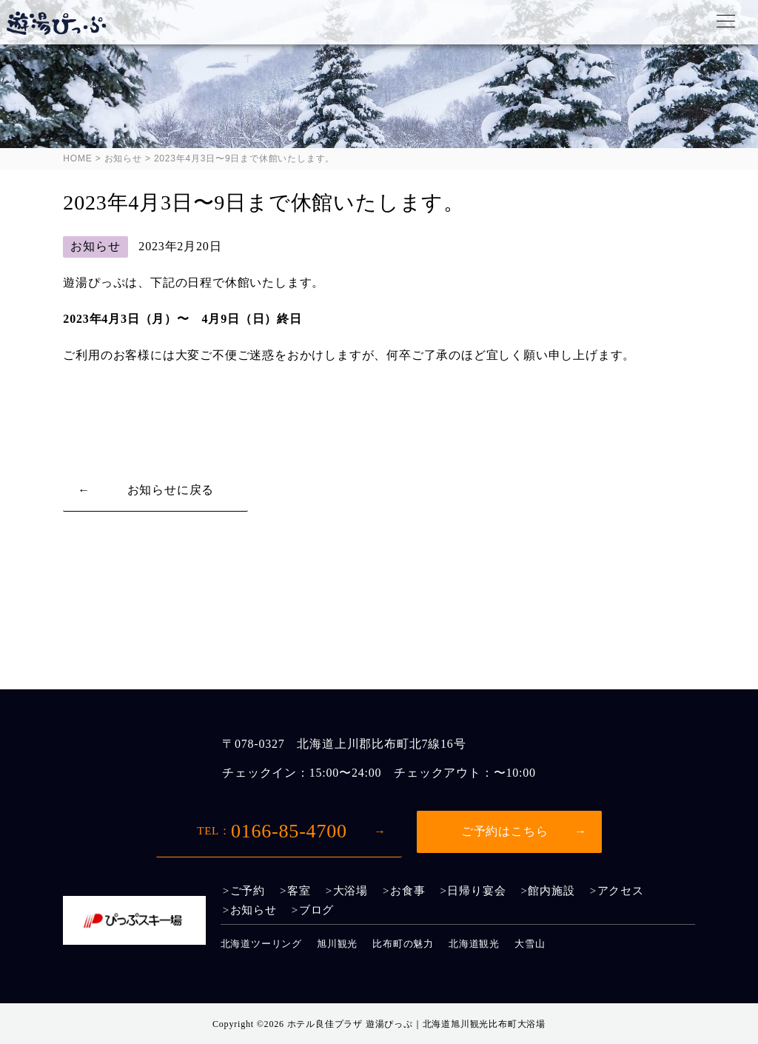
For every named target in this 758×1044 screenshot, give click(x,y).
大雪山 (529, 943)
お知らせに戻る (171, 489)
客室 (299, 891)
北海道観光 (474, 943)
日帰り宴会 (476, 891)
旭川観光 (337, 943)
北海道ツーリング (261, 943)
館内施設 (551, 891)
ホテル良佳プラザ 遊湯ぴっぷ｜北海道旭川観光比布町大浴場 (416, 1024)
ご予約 (247, 891)
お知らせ (123, 158)
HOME (77, 158)
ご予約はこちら (505, 831)
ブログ (316, 910)
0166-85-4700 (272, 831)
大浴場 (350, 891)
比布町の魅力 (403, 943)
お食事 (407, 891)
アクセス (620, 891)
